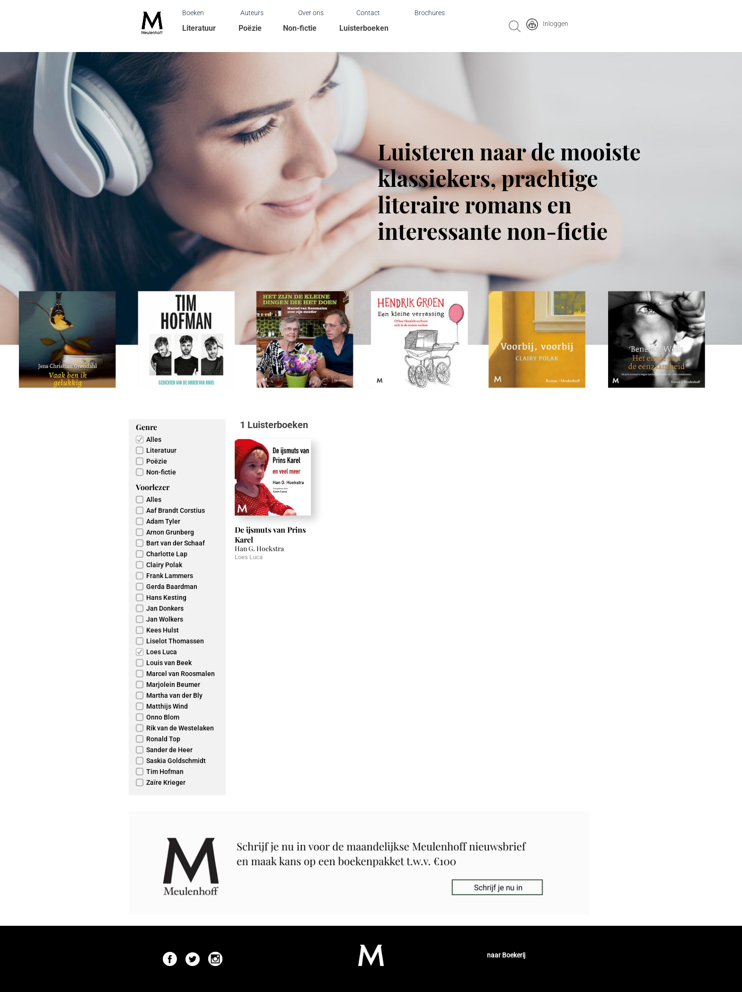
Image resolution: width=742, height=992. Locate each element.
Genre (146, 427)
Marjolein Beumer (173, 684)
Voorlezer (152, 487)
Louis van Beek (169, 663)
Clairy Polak (164, 565)
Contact (368, 13)
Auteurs (252, 13)
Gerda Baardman (171, 586)
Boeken (193, 13)
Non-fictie (300, 28)
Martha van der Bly (174, 695)
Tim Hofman (165, 771)
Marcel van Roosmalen (180, 673)
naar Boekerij (506, 955)
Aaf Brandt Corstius (175, 510)
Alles (153, 439)
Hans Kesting (166, 597)
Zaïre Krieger (166, 782)
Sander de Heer (169, 750)
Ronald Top (163, 739)
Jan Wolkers (164, 619)
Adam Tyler (163, 521)
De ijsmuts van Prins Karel (270, 534)
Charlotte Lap (166, 554)
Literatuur (199, 28)
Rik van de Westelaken (180, 728)
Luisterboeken (364, 28)
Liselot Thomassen (175, 641)
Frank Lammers (169, 575)
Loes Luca (161, 652)
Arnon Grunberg (170, 532)
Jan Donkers (165, 608)
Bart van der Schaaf (175, 543)
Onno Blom (162, 717)
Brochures (430, 13)
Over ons (311, 13)
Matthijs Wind (167, 706)
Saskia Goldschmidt (176, 760)
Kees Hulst (162, 630)
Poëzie (250, 28)
